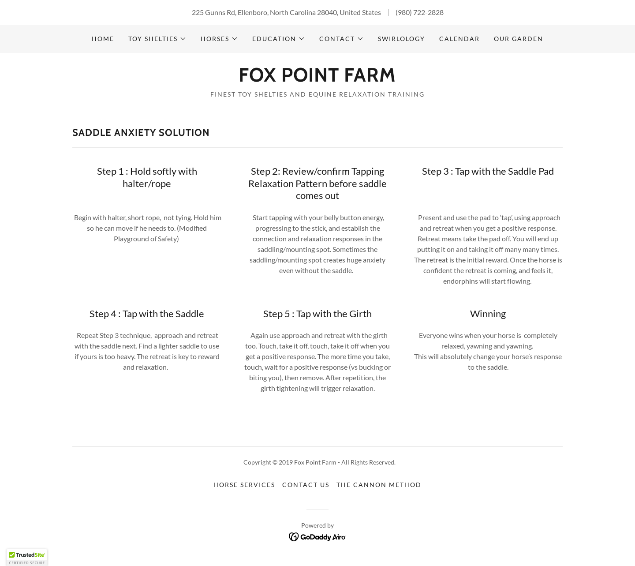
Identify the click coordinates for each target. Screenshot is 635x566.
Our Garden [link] (518, 38)
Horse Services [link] (244, 484)
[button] (157, 39)
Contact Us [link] (305, 484)
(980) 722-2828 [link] (420, 12)
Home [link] (103, 38)
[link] (317, 79)
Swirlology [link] (401, 38)
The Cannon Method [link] (379, 484)
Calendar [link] (459, 38)
